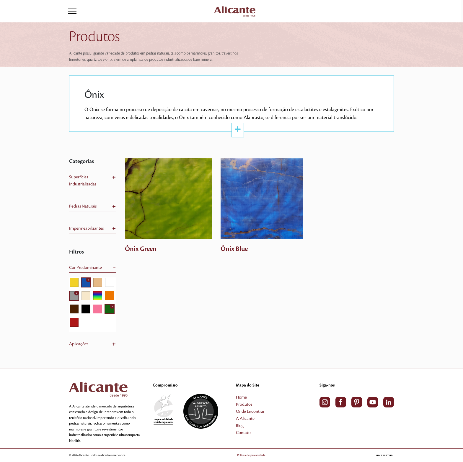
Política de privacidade (251, 455)
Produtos (244, 404)
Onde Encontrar (250, 411)
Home (241, 397)
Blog (240, 425)
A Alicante (245, 418)
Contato (243, 432)
